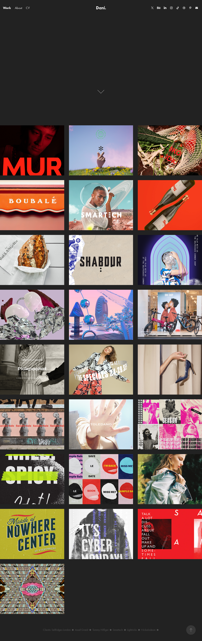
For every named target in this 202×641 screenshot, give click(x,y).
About (18, 8)
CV (28, 8)
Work (7, 8)
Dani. (101, 7)
